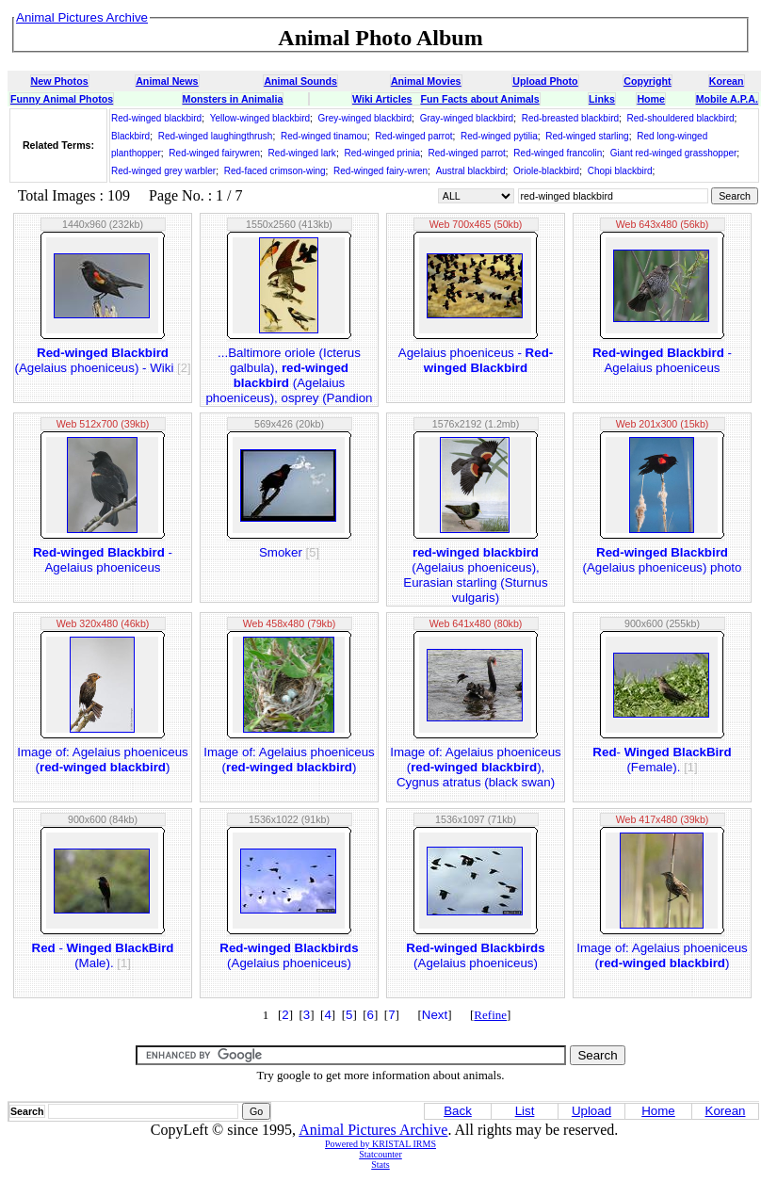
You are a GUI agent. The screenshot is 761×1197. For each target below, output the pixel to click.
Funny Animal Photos (61, 99)
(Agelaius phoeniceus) (288, 955)
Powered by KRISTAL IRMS (380, 1144)
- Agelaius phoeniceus (662, 360)
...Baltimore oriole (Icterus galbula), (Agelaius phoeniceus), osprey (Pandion (288, 375)
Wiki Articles (382, 99)
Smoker (289, 552)
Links (602, 99)
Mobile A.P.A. (727, 99)
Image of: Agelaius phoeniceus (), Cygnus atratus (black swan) (475, 767)
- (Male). (103, 955)
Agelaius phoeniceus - (475, 360)
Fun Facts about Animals (479, 99)
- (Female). (661, 759)
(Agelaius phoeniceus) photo (662, 559)
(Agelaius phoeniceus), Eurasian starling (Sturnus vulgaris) (475, 575)
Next (434, 1015)
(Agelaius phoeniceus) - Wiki (102, 360)
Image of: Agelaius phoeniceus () (102, 759)
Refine (490, 1015)
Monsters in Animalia (233, 99)
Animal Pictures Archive (373, 1130)
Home (651, 99)
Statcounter (380, 1154)
